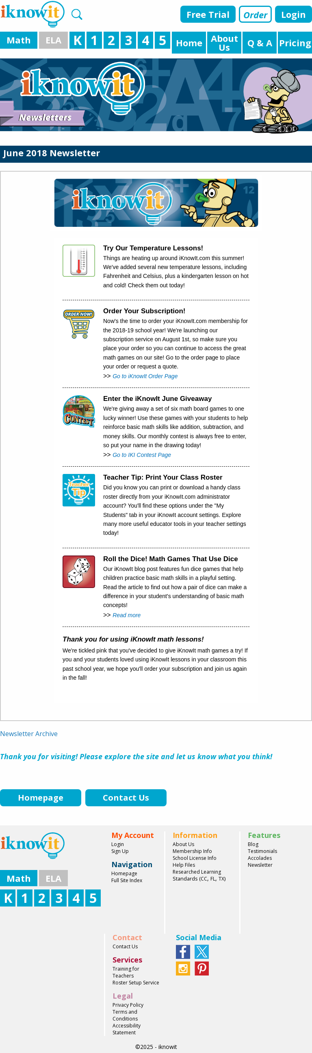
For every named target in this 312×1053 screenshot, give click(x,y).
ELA (53, 40)
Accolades (260, 858)
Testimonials (262, 851)
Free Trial (208, 14)
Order (255, 15)
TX (221, 878)
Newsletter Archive (29, 733)
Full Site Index (126, 880)
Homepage (124, 873)
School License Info (195, 858)
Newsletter (260, 864)
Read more (127, 615)
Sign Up (120, 851)
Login (293, 14)
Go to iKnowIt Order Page (145, 376)
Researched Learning (197, 871)
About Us (183, 844)
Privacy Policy (128, 1004)
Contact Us (125, 946)
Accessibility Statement (127, 1029)
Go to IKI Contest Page (142, 455)
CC (204, 878)
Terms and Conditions (125, 1015)
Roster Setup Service (136, 982)
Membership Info (192, 851)
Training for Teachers (126, 972)
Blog (253, 844)
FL (212, 878)
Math (18, 40)
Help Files (184, 864)
